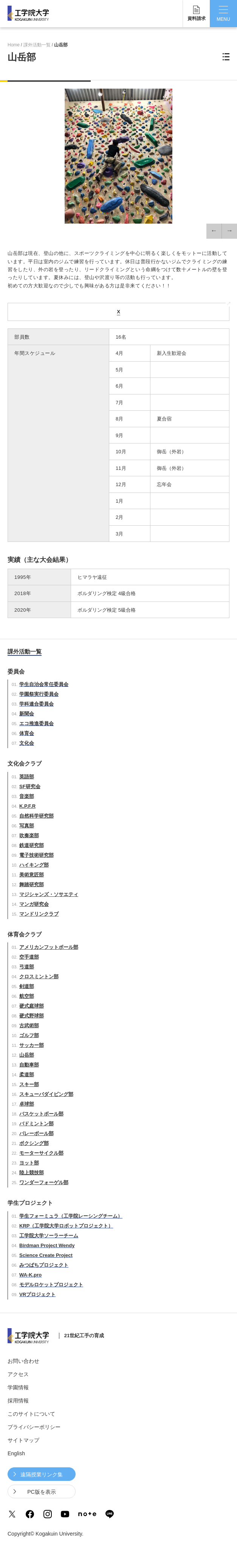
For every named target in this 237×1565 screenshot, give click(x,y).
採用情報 (18, 1401)
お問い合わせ (23, 1361)
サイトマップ (23, 1440)
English (16, 1453)
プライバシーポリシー (34, 1427)
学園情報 (18, 1387)
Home (14, 45)
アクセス (18, 1374)
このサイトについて (31, 1414)
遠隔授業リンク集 (41, 1474)
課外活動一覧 (37, 45)
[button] (214, 231)
